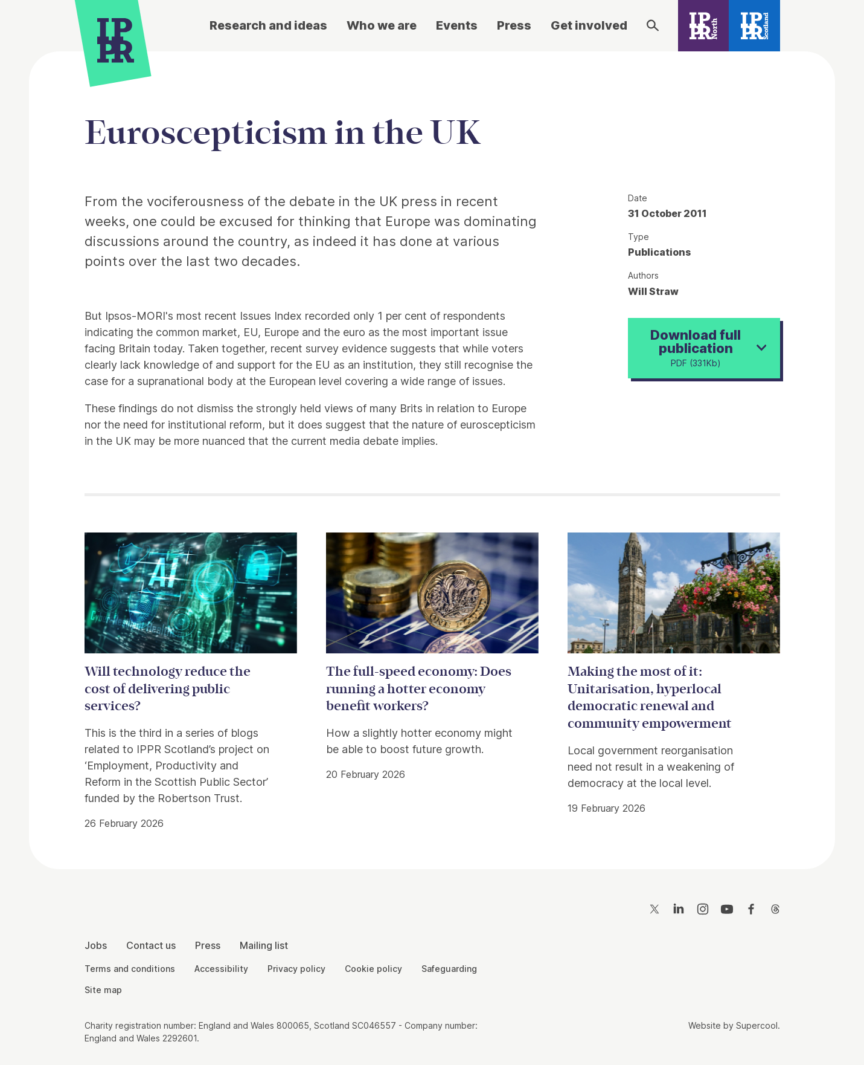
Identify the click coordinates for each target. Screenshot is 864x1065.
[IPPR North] (703, 25)
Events (457, 25)
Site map (103, 990)
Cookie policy (373, 968)
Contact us (151, 945)
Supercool (757, 1025)
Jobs (96, 945)
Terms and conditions (130, 968)
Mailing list (264, 945)
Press (514, 25)
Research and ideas (268, 25)
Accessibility (221, 968)
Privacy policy (296, 968)
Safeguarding (449, 968)
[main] (432, 450)
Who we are (382, 25)
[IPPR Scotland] (754, 25)
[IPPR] (115, 40)
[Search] (653, 25)
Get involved (589, 25)
